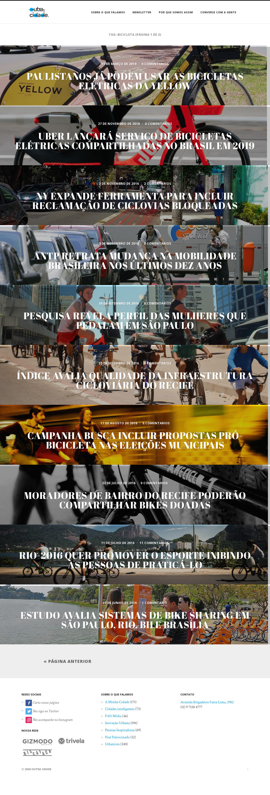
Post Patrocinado (117, 737)
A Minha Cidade (117, 702)
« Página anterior (68, 661)
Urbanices (112, 744)
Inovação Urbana (117, 723)
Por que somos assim (176, 12)
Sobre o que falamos (108, 12)
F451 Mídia (113, 716)
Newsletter (142, 12)
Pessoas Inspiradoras (120, 730)
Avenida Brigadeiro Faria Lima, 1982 (207, 702)
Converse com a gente (218, 12)
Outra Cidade (41, 769)
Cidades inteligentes (119, 708)
